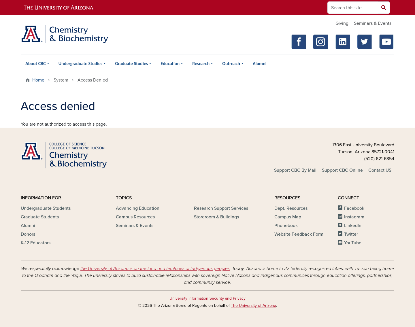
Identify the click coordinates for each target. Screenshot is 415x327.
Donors (28, 234)
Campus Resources (135, 217)
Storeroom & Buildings (216, 217)
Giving (341, 23)
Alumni (260, 63)
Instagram (354, 217)
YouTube (352, 243)
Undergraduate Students (46, 208)
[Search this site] (352, 7)
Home (38, 80)
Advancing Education (137, 208)
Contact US (379, 170)
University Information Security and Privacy (207, 298)
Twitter (351, 234)
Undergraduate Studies (81, 63)
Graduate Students (40, 217)
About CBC (35, 63)
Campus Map (287, 217)
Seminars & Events (372, 23)
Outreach (231, 63)
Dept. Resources (291, 208)
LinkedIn (352, 225)
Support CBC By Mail (295, 170)
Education (170, 63)
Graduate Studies (131, 63)
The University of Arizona (253, 305)
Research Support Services (221, 208)
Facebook (354, 208)
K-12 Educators (35, 243)
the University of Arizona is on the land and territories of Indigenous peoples (155, 268)
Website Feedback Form (298, 234)
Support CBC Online (342, 170)
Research (201, 63)
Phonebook (286, 225)
